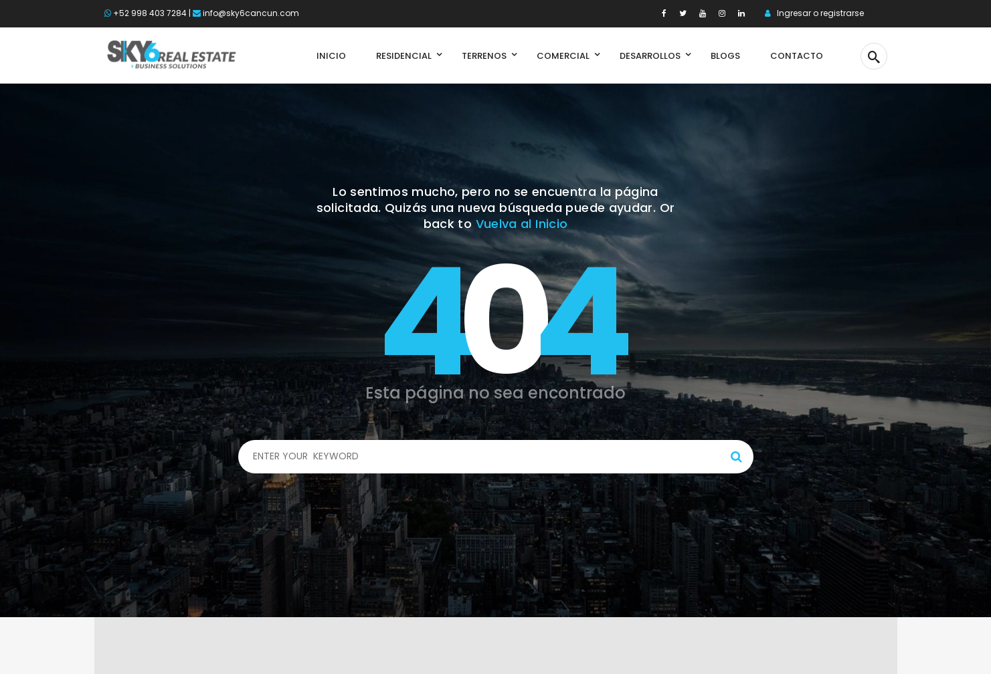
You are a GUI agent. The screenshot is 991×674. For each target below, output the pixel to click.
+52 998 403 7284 (150, 13)
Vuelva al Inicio (522, 223)
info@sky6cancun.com (251, 13)
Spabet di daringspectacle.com (208, 622)
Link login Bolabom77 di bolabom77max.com (225, 656)
